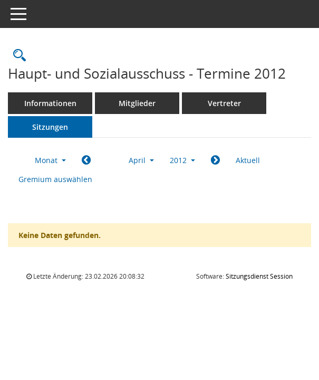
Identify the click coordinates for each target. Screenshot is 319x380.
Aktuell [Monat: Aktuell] (248, 160)
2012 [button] (182, 160)
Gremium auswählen (55, 179)
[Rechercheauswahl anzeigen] (17, 55)
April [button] (141, 160)
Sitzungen (50, 127)
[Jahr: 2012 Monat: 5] (215, 160)
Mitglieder (137, 103)
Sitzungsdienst (259, 276)
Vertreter (224, 103)
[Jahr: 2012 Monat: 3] (86, 160)
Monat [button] (50, 160)
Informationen (50, 103)
